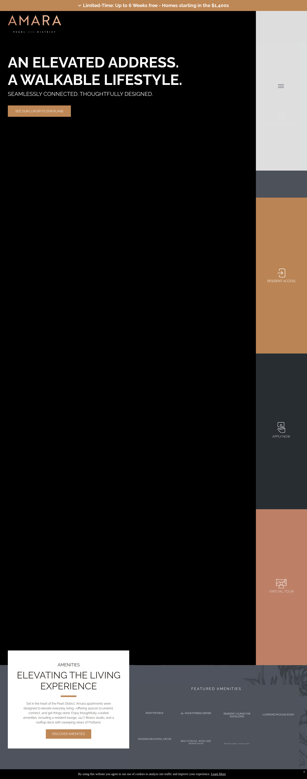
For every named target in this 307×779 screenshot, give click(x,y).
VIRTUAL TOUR (281, 591)
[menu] (281, 86)
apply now (281, 436)
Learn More (218, 774)
